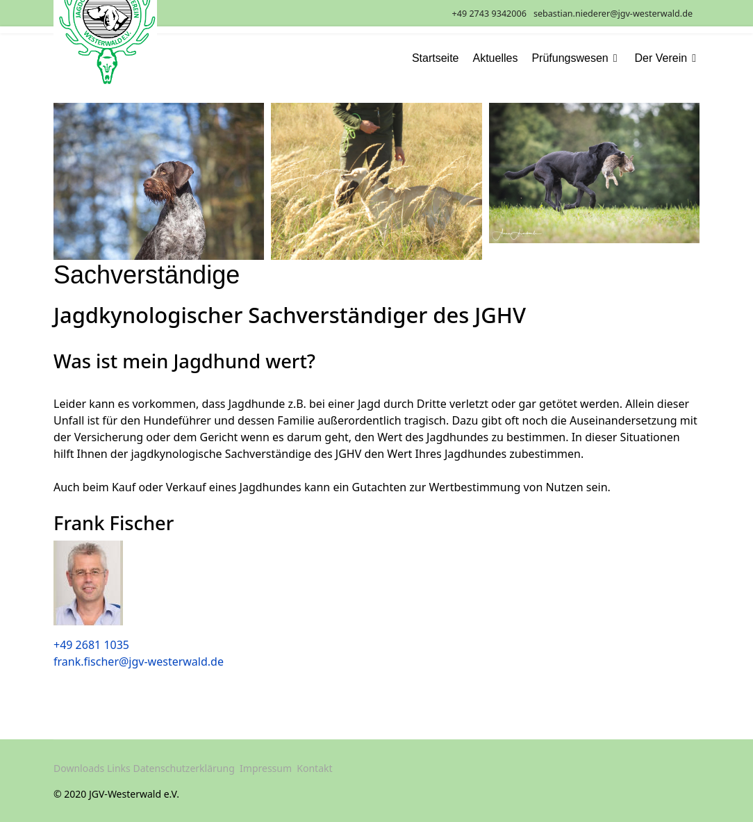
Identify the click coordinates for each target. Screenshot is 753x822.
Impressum (266, 768)
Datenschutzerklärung (183, 768)
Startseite (435, 58)
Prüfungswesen (569, 58)
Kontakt (314, 768)
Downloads (78, 768)
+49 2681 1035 (91, 644)
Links (119, 768)
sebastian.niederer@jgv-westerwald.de (613, 13)
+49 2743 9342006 (489, 13)
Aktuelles (495, 58)
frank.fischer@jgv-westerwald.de (138, 661)
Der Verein (661, 58)
